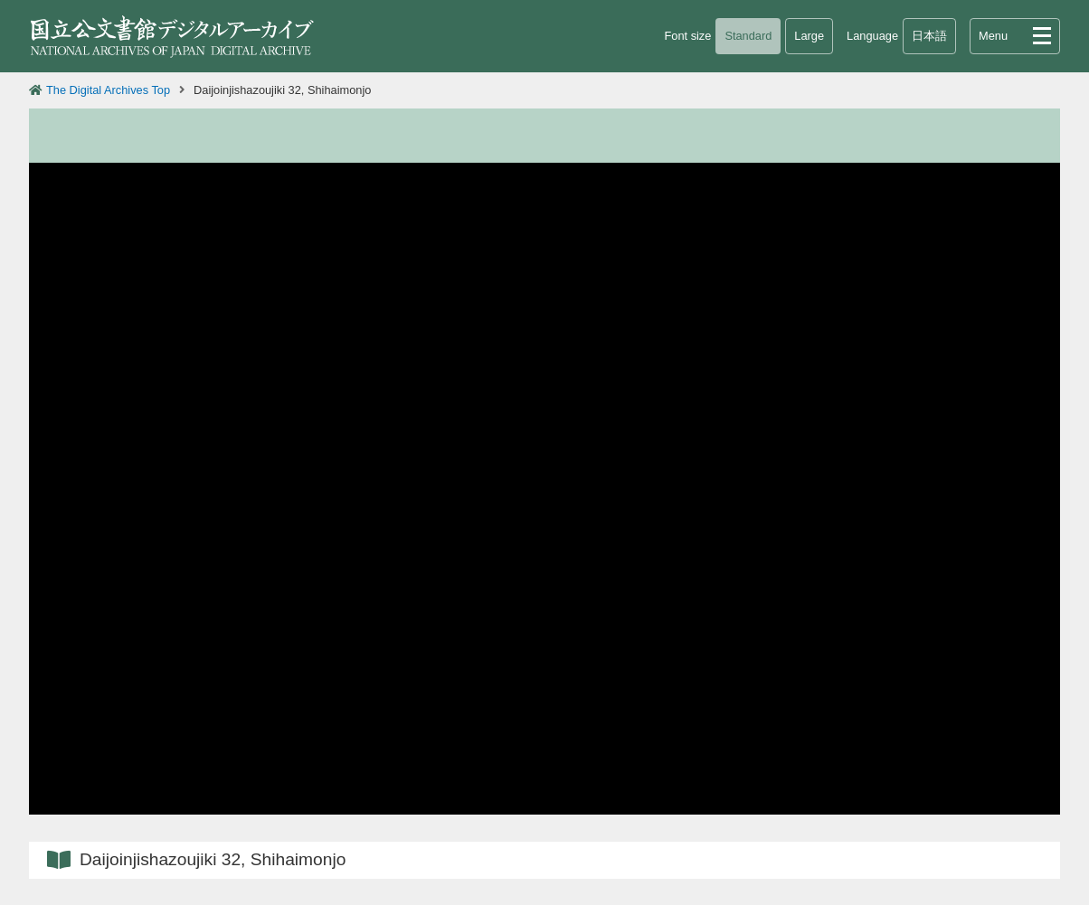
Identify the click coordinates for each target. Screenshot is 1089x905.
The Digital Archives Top (108, 90)
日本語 (929, 35)
